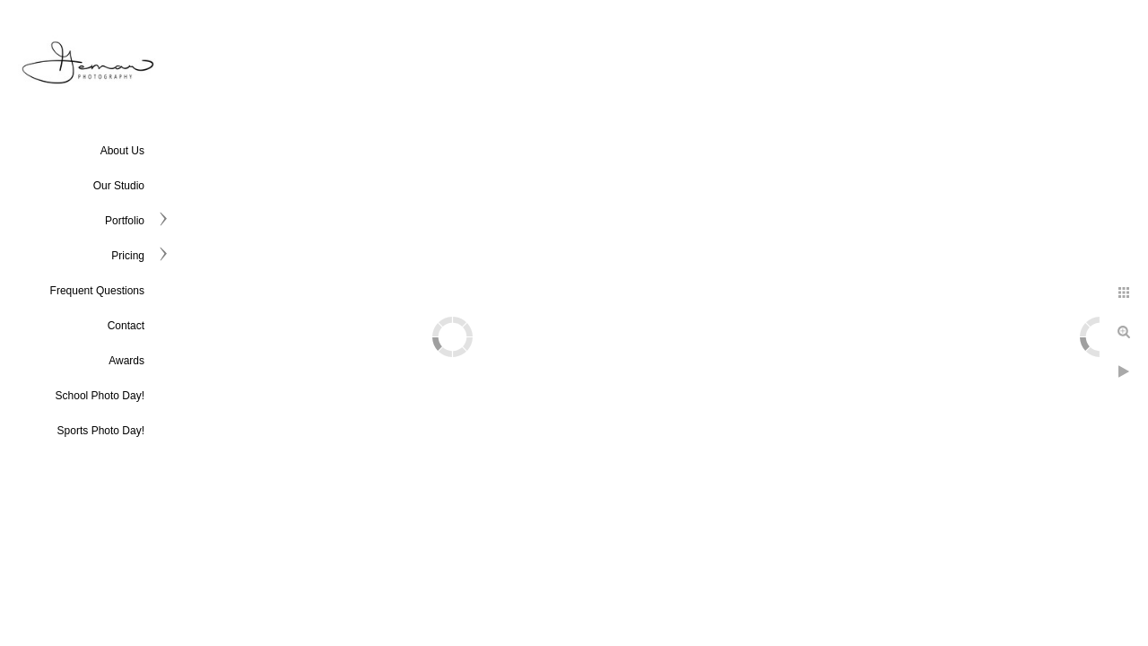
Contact (126, 325)
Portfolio (124, 220)
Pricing (127, 255)
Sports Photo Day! (100, 430)
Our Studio (118, 185)
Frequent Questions (97, 290)
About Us (122, 150)
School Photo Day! (100, 395)
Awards (126, 360)
